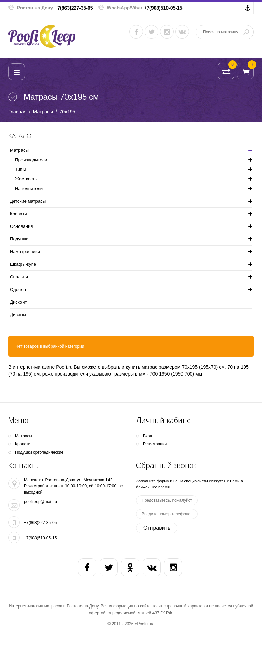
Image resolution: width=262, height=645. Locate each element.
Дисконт (18, 302)
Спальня (19, 276)
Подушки (19, 238)
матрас (149, 367)
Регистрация (155, 444)
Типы (20, 169)
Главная (17, 111)
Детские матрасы (28, 201)
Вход (147, 436)
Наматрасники (25, 251)
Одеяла (18, 289)
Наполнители (29, 188)
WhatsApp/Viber (125, 7)
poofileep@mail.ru (40, 501)
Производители (31, 159)
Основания (21, 226)
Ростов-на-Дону (35, 7)
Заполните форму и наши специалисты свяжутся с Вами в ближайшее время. (189, 484)
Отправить (156, 528)
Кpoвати (18, 213)
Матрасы (43, 111)
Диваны (18, 314)
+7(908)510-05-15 (163, 8)
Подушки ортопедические (39, 452)
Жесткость (26, 178)
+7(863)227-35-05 (74, 8)
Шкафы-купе (23, 264)
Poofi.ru (64, 367)
